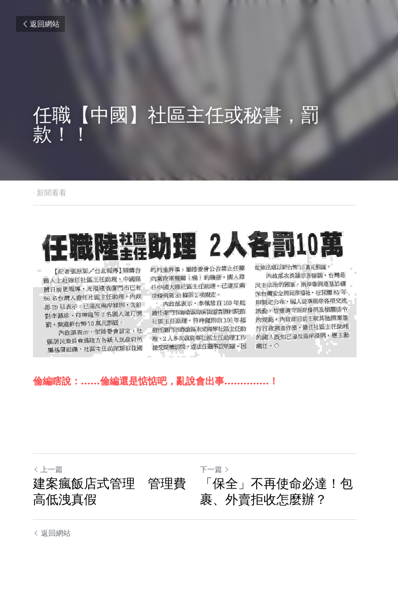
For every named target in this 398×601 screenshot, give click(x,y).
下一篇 (219, 473)
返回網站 (40, 24)
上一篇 (48, 473)
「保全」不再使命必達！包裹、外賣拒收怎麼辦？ (281, 495)
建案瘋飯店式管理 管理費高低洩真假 (109, 495)
